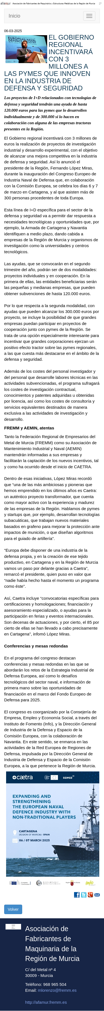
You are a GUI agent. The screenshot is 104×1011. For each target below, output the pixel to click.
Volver (13, 909)
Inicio (14, 16)
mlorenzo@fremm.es (57, 990)
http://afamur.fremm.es (46, 1002)
